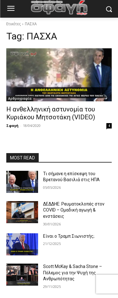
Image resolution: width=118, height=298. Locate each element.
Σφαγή (12, 125)
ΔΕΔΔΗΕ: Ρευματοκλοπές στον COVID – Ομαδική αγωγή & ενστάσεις (73, 210)
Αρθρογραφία (19, 98)
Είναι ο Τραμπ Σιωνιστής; (68, 236)
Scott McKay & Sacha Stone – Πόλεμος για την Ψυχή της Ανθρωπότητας (72, 272)
